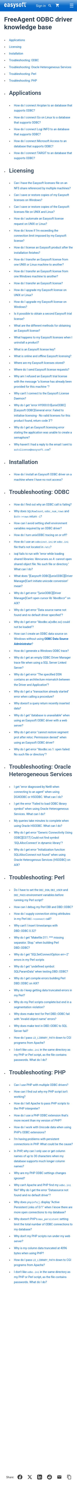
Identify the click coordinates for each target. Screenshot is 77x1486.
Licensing (15, 46)
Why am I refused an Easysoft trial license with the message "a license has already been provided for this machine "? (43, 381)
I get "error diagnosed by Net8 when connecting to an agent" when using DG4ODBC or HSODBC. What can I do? (38, 792)
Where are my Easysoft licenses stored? (39, 362)
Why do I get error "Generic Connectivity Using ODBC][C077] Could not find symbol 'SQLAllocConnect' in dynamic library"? (43, 837)
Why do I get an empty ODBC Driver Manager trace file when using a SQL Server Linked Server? (42, 662)
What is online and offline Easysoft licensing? (42, 356)
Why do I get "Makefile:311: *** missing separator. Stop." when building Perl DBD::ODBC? (39, 942)
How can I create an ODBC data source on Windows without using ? (41, 639)
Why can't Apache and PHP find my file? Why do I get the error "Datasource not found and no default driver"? (42, 1190)
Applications (17, 40)
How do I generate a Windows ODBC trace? (41, 650)
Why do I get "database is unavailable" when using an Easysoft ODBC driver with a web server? (42, 720)
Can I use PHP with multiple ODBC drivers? (41, 1085)
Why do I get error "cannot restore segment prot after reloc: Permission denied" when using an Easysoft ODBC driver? (41, 737)
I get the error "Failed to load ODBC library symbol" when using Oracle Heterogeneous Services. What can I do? (41, 808)
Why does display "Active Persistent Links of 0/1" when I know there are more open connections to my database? (43, 1207)
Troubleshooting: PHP (23, 80)
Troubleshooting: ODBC (24, 60)
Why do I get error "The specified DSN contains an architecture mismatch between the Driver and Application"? (42, 679)
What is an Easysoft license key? (34, 349)
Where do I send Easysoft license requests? (41, 369)
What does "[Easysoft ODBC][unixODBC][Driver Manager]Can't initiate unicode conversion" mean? (43, 581)
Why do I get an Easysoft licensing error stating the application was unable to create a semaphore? (43, 432)
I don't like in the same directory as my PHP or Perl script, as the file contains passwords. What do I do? (42, 1055)
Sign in (41, 6)
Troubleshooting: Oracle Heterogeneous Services (40, 67)
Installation (16, 53)
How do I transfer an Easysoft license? (38, 283)
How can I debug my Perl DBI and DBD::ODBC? (43, 907)
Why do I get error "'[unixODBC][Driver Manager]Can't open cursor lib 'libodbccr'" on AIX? (42, 598)
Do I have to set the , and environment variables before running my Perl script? (41, 895)
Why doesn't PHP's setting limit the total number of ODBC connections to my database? (43, 1224)
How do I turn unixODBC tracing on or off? (40, 535)
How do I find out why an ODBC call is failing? (43, 504)
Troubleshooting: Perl (22, 74)
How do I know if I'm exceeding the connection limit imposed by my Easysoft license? (40, 235)
